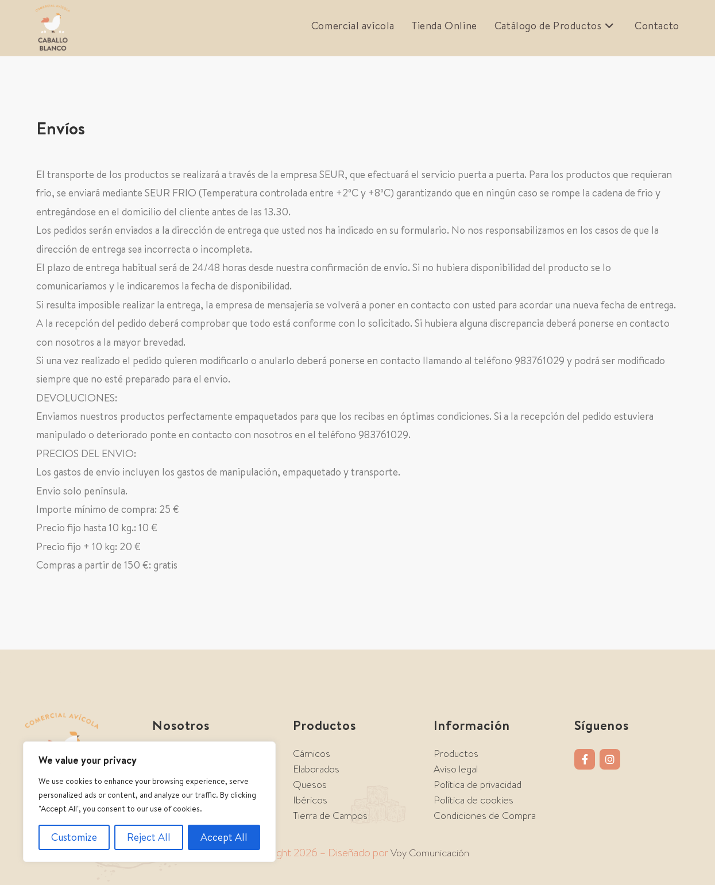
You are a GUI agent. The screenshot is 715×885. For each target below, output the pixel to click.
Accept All (224, 837)
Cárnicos (311, 753)
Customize (74, 837)
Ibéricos (310, 800)
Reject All (149, 837)
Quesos (310, 784)
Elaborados (316, 769)
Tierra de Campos (330, 815)
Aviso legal (456, 769)
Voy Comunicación (429, 852)
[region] (149, 801)
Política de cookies (473, 800)
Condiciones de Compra (485, 815)
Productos (456, 753)
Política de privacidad (477, 784)
